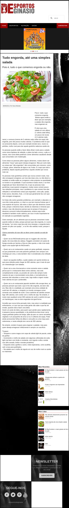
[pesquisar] (56, 18)
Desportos (13, 25)
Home (4, 25)
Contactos (62, 25)
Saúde (34, 25)
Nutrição (25, 25)
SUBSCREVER (46, 475)
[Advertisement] (18, 123)
